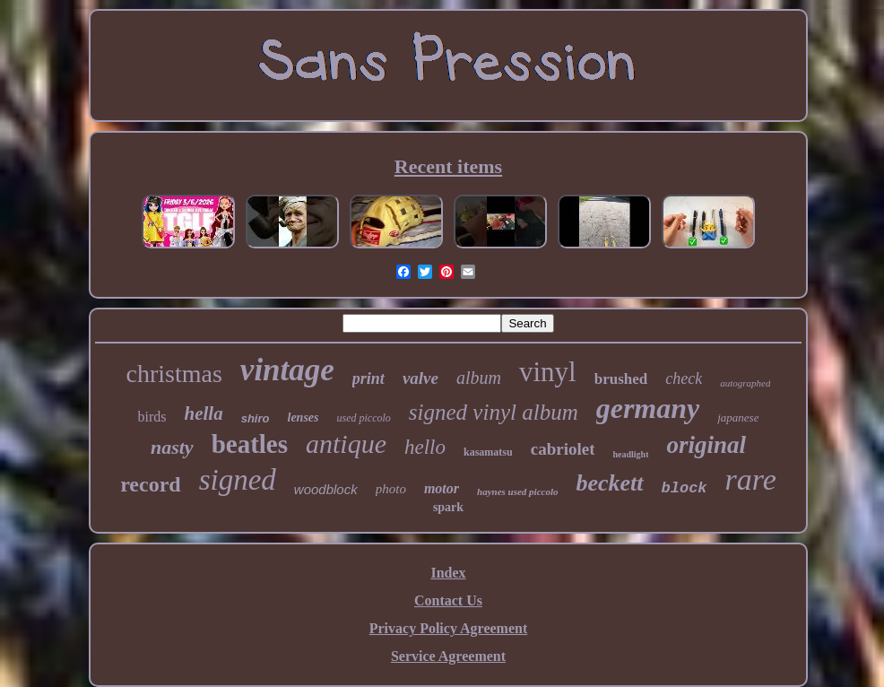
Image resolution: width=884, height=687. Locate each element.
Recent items (448, 166)
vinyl (547, 371)
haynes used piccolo (517, 491)
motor (441, 488)
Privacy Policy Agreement (448, 628)
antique (346, 443)
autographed (745, 383)
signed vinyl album (493, 412)
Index (447, 572)
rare (750, 479)
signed (237, 480)
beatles (250, 444)
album (478, 377)
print (368, 378)
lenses (303, 417)
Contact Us (448, 600)
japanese (737, 417)
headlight (630, 454)
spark (448, 507)
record (150, 484)
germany (648, 408)
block (684, 488)
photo (391, 489)
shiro (255, 418)
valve (420, 378)
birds (152, 416)
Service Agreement (448, 656)
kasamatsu (488, 452)
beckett (609, 483)
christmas (174, 373)
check (683, 378)
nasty (172, 447)
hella (204, 413)
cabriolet (563, 448)
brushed (621, 378)
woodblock (326, 489)
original (706, 444)
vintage (287, 369)
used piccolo (364, 418)
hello (425, 447)
